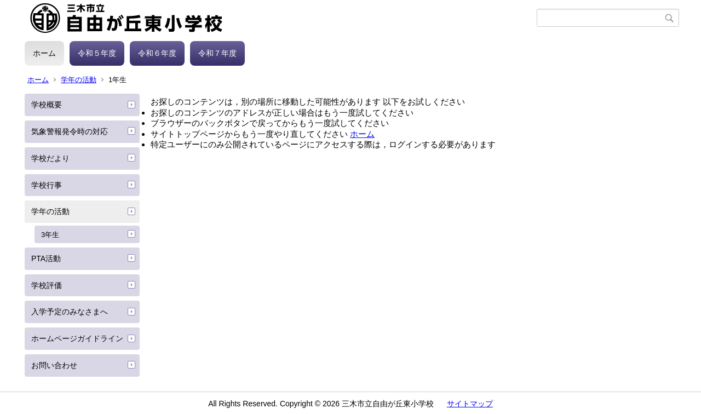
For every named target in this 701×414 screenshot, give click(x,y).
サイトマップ (470, 403)
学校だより (50, 158)
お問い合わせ (54, 365)
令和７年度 (217, 53)
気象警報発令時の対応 (69, 131)
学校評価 (46, 285)
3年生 (50, 235)
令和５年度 (97, 53)
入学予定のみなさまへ (69, 311)
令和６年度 (157, 53)
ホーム (44, 53)
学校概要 (46, 104)
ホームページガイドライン (77, 338)
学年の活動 (78, 80)
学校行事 (46, 185)
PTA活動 (46, 258)
